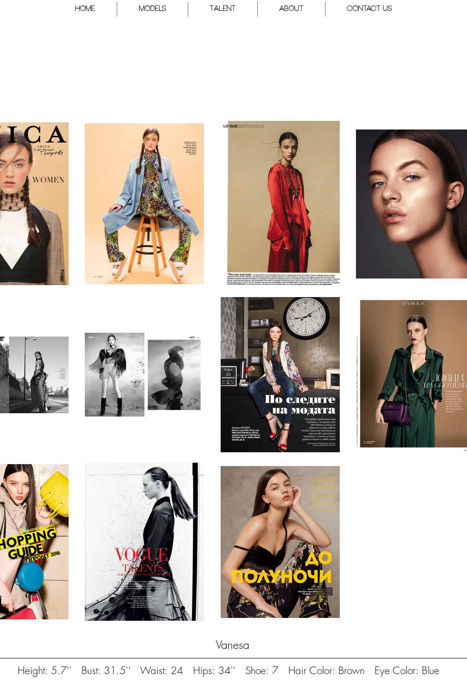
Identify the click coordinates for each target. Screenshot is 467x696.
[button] (152, 9)
